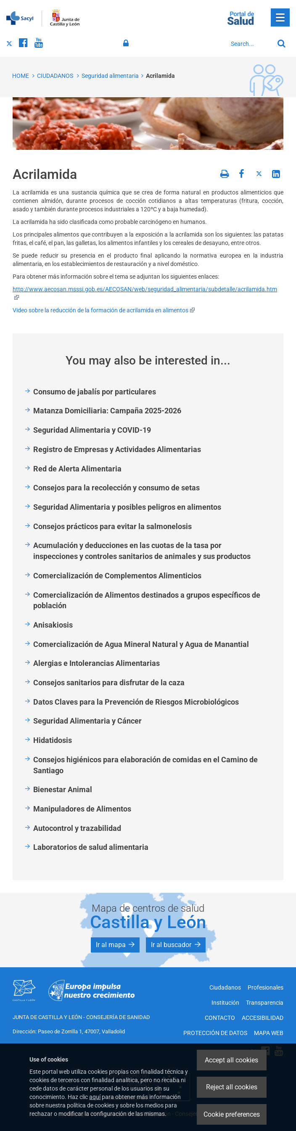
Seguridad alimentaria (110, 75)
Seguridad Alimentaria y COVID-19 (92, 430)
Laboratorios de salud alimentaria (90, 847)
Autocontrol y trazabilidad (77, 828)
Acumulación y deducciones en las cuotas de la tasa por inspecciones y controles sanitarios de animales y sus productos (142, 551)
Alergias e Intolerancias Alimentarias (96, 663)
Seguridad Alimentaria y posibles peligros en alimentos (127, 507)
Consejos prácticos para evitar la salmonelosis (112, 526)
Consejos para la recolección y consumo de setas (116, 487)
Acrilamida (160, 75)
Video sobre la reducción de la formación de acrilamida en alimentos (104, 310)
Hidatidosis (52, 740)
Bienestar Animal (62, 789)
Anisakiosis (53, 624)
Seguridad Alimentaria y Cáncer (87, 720)
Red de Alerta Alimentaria (77, 468)
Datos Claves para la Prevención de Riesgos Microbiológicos (136, 701)
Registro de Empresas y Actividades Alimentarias (117, 449)
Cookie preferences (232, 1114)
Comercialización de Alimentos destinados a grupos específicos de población (146, 600)
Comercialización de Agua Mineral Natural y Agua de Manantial (141, 644)
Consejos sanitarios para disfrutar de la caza (109, 682)
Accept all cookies (231, 1060)
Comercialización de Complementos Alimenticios (117, 575)
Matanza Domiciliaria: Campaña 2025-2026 (107, 410)
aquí (94, 1097)
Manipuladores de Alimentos (82, 808)
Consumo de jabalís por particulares (94, 391)
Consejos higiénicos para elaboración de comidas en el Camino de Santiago (145, 765)
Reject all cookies (231, 1087)
